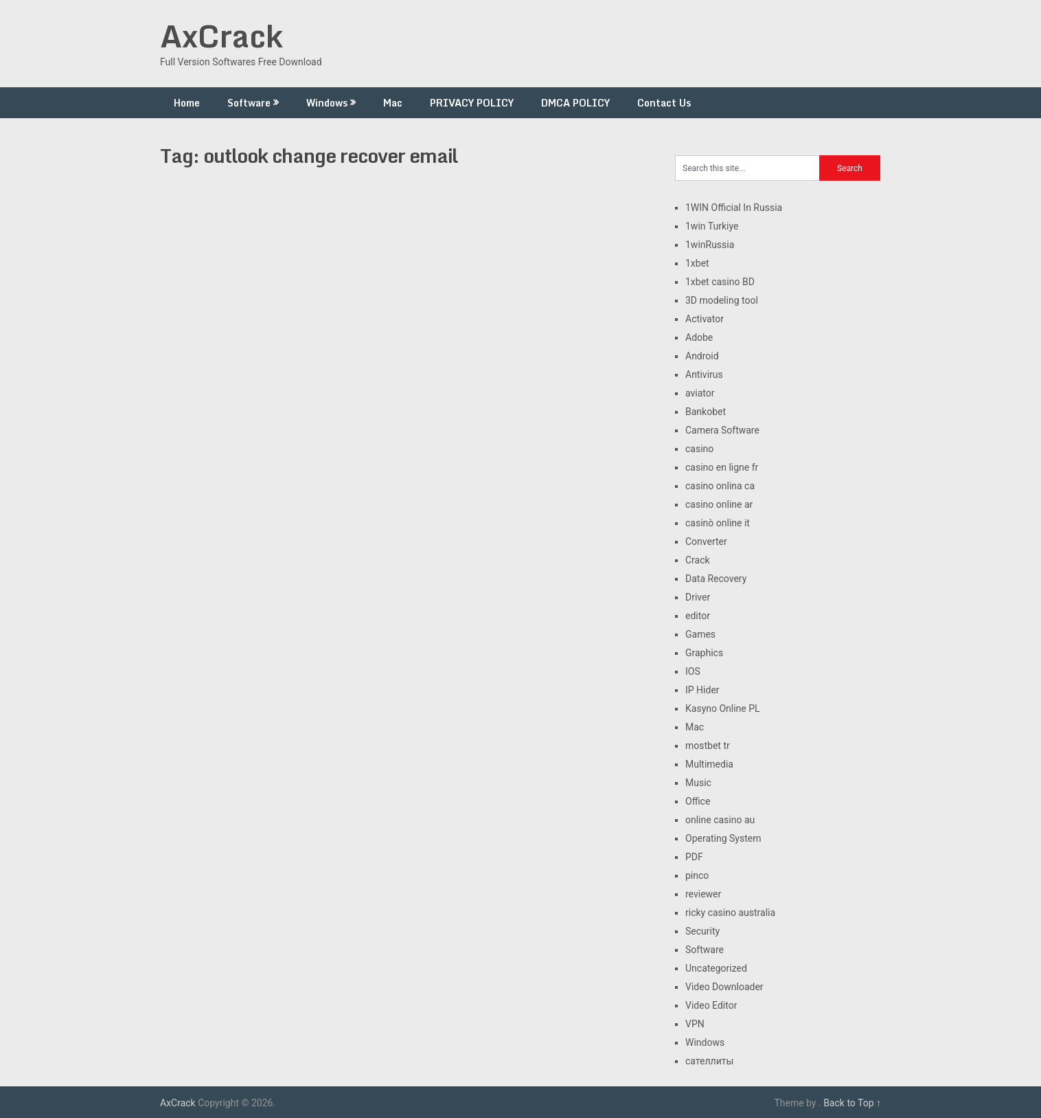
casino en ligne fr (721, 467)
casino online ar (719, 504)
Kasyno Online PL (722, 708)
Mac (392, 103)
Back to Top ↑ (852, 1102)
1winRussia (709, 244)
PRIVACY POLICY (472, 103)
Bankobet (705, 411)
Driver (697, 597)
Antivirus (704, 374)
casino (699, 448)
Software (249, 103)
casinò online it (717, 522)
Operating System (723, 838)
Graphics (704, 652)
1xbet (697, 263)
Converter (706, 541)
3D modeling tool (721, 300)
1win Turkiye (711, 226)
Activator (704, 318)
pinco (697, 875)
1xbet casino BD (720, 281)
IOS (692, 671)
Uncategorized (716, 968)
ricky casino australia (730, 912)
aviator (700, 393)
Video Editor (711, 1005)
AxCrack (221, 35)
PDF (694, 856)
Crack (697, 560)
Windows (326, 103)
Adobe (699, 337)
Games (700, 634)
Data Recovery (715, 578)
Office (697, 801)
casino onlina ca (720, 485)
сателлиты (709, 1060)
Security (702, 931)
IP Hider (702, 689)
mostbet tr (707, 745)
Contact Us (664, 103)
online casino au (720, 819)
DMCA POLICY (575, 103)
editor (697, 615)
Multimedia (709, 764)
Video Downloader (724, 986)
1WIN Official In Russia (733, 207)
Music (698, 782)
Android (702, 355)
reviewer (703, 893)
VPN (695, 1023)
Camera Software (722, 430)
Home (187, 103)
